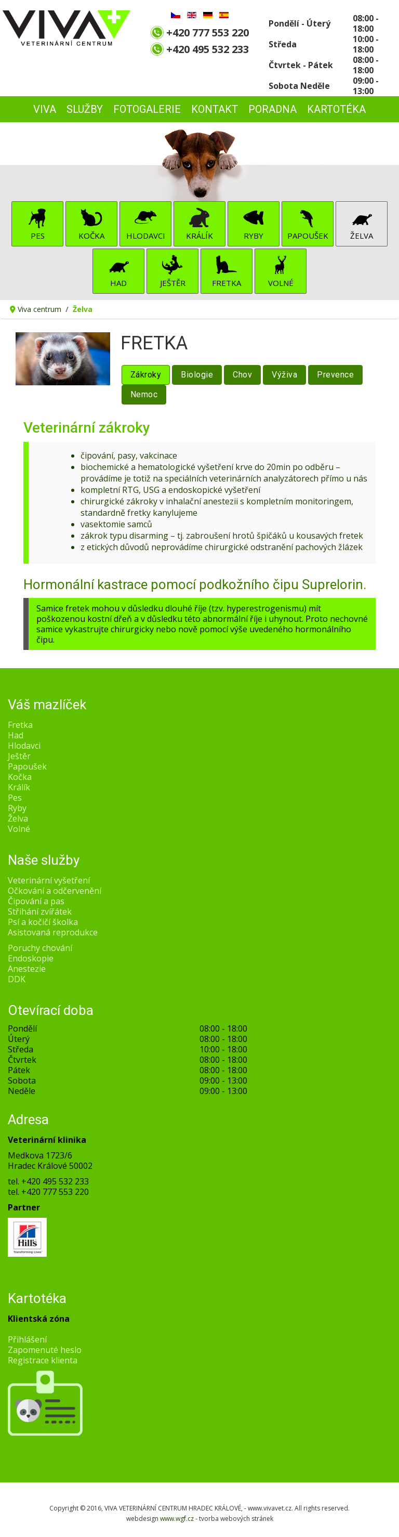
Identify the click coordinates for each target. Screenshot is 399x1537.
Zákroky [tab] (146, 375)
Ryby (253, 235)
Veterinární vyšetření (49, 880)
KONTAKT (214, 109)
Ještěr (172, 283)
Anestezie (27, 968)
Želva (361, 235)
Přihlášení (27, 1339)
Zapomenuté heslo (45, 1350)
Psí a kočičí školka (43, 922)
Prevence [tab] (335, 375)
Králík (199, 235)
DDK (16, 979)
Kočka (91, 235)
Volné (281, 283)
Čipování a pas (36, 901)
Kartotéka (336, 109)
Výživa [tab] (284, 375)
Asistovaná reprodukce (53, 932)
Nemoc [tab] (144, 394)
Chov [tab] (242, 375)
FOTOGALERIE (147, 109)
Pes (38, 235)
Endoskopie (31, 958)
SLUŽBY (84, 109)
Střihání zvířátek (40, 911)
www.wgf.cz (177, 1518)
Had (118, 283)
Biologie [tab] (197, 375)
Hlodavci (145, 235)
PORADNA (272, 109)
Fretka (226, 283)
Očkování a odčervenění (54, 890)
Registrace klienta (42, 1360)
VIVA (44, 109)
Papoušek (307, 235)
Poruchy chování (40, 948)
